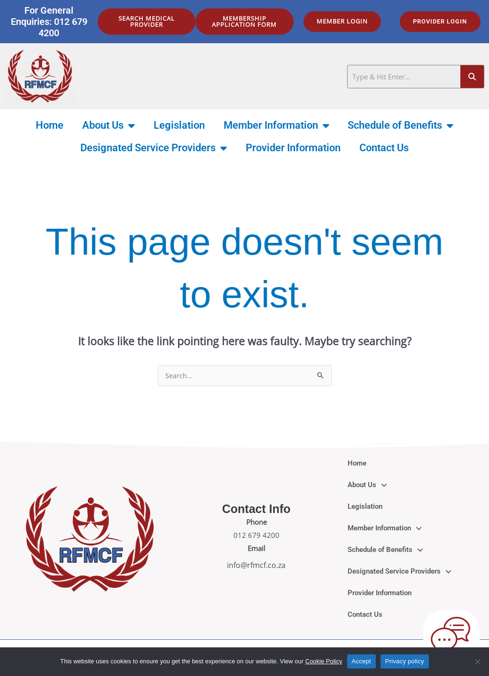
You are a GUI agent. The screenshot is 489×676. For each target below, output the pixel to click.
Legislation (179, 125)
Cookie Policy (323, 661)
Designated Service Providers (153, 148)
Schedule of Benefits (400, 125)
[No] (477, 661)
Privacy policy (404, 661)
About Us (108, 125)
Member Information (276, 125)
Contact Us (384, 148)
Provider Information (293, 148)
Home (49, 125)
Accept (361, 661)
